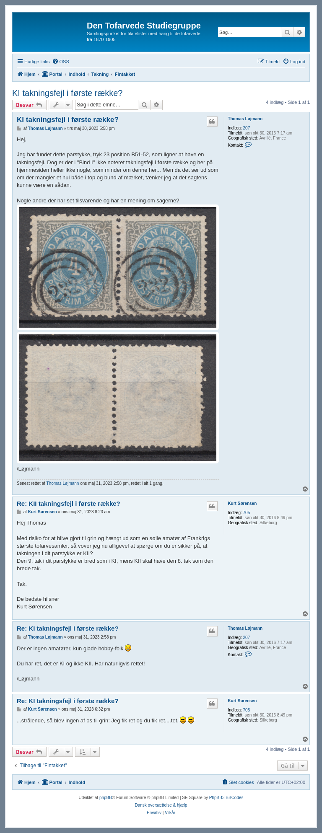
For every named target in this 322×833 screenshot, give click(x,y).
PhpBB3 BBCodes (226, 797)
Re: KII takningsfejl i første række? (68, 503)
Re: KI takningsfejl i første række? (68, 628)
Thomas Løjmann (245, 118)
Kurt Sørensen (242, 503)
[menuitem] (60, 62)
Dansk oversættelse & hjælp (161, 805)
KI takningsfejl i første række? (67, 93)
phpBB (105, 797)
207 (246, 128)
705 (246, 512)
